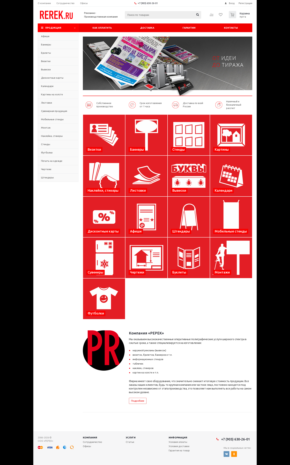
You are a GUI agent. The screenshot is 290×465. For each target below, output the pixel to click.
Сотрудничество (92, 442)
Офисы (87, 446)
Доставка (147, 27)
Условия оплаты (178, 442)
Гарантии (189, 27)
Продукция (53, 27)
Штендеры (47, 177)
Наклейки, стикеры (52, 136)
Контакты (231, 27)
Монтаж (45, 127)
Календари (47, 86)
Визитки (45, 61)
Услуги (131, 437)
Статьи (130, 442)
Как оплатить (102, 27)
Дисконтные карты (52, 77)
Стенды (45, 144)
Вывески (46, 69)
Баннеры (46, 44)
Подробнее (137, 400)
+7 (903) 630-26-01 (148, 3)
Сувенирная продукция (54, 111)
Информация (178, 437)
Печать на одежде (51, 161)
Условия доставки (179, 446)
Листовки (46, 102)
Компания (90, 437)
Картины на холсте (52, 94)
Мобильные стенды (52, 119)
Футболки (47, 152)
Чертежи (46, 169)
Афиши (45, 36)
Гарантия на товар (179, 450)
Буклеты (46, 53)
